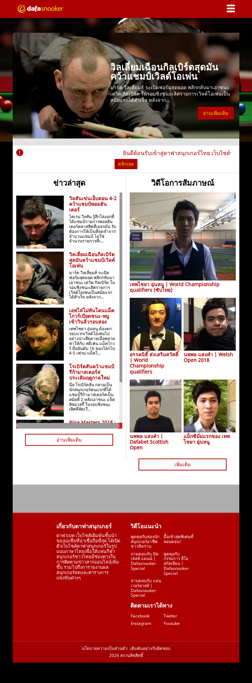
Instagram (141, 623)
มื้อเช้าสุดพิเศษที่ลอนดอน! (178, 539)
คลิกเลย (126, 164)
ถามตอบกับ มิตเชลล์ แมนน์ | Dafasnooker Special (145, 561)
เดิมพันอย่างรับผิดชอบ (150, 648)
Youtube (172, 623)
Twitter (170, 616)
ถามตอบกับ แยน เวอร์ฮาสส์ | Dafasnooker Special (146, 588)
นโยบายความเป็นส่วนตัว (105, 648)
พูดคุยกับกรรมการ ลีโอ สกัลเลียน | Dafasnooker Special (176, 563)
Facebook (140, 616)
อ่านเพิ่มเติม (215, 113)
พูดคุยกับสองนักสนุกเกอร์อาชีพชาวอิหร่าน (145, 541)
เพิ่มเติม (182, 464)
